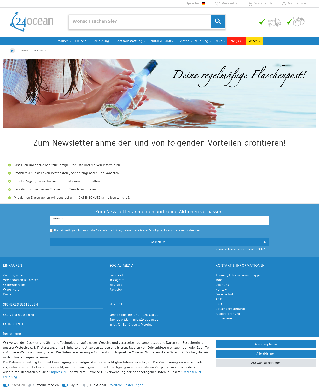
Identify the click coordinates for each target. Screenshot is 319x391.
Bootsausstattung (131, 41)
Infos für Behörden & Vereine (131, 324)
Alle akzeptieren (266, 344)
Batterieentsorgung (230, 309)
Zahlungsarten (14, 275)
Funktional (98, 385)
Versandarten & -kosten (21, 280)
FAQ (219, 304)
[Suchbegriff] (147, 21)
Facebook (116, 275)
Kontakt (222, 290)
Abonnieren (208, 242)
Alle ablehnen (265, 353)
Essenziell (17, 385)
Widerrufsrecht (14, 285)
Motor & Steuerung (195, 41)
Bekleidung (102, 41)
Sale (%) (236, 41)
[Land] (196, 4)
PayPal (74, 385)
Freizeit (82, 41)
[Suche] (218, 21)
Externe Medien (47, 385)
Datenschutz (225, 295)
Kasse (7, 295)
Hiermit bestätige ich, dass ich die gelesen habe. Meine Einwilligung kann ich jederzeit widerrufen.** (128, 230)
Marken (65, 41)
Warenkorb (11, 290)
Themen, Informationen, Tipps (238, 275)
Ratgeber (116, 290)
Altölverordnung (228, 314)
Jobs (219, 280)
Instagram (117, 280)
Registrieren (12, 334)
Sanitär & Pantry (162, 41)
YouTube (116, 285)
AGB (219, 300)
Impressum (224, 319)
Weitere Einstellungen (126, 385)
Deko (220, 41)
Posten (254, 41)
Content (24, 51)
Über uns (222, 285)
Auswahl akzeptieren (266, 363)
